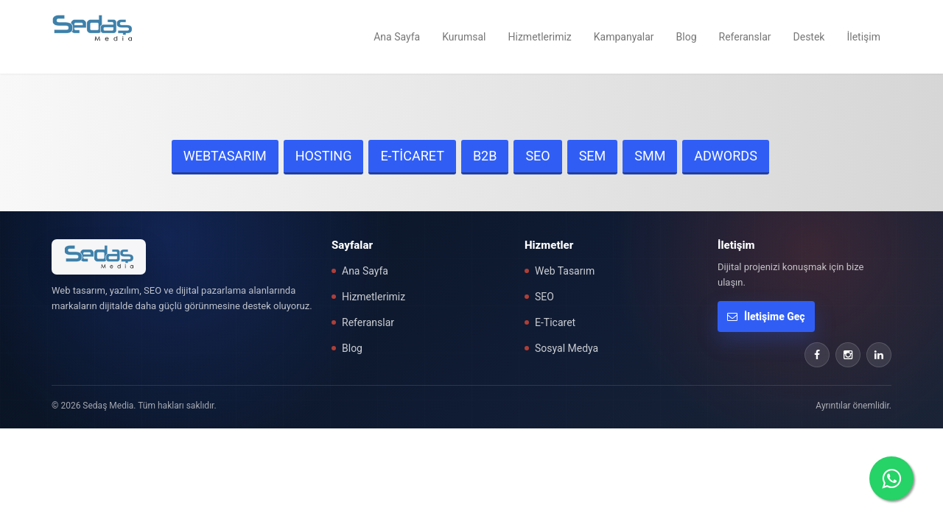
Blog (686, 37)
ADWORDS (725, 155)
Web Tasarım (565, 271)
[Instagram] (847, 354)
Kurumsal (463, 37)
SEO (537, 155)
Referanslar (745, 37)
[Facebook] (817, 354)
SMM (649, 155)
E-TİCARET (412, 155)
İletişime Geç (766, 316)
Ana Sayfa (397, 37)
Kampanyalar (624, 37)
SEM (592, 155)
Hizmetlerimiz (540, 37)
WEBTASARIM (225, 155)
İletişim (863, 37)
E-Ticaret (555, 322)
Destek (809, 37)
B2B (485, 155)
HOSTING (323, 155)
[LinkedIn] (878, 354)
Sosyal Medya (566, 348)
